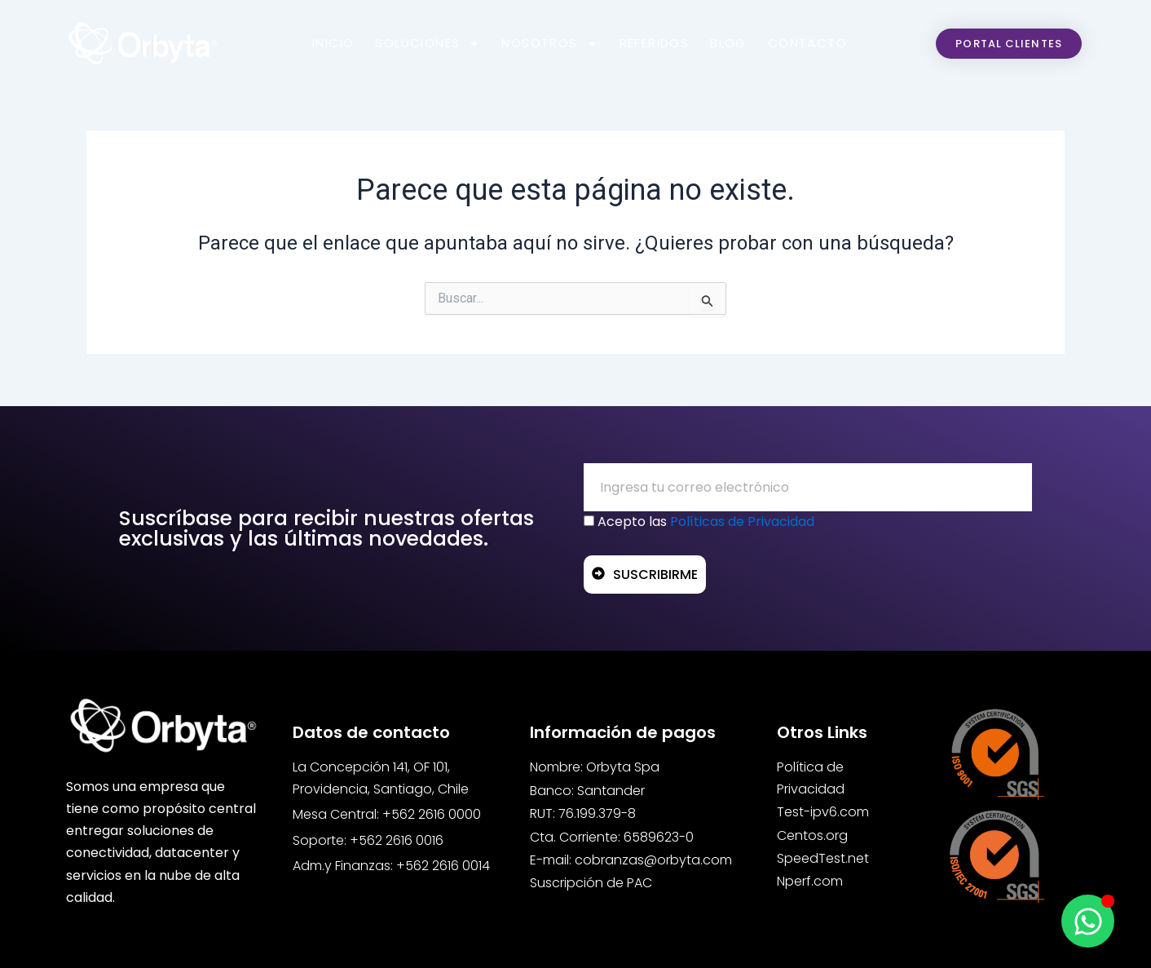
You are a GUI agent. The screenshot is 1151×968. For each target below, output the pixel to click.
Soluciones (427, 43)
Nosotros (549, 43)
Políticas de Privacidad (742, 521)
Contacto (807, 42)
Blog (728, 42)
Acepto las (706, 521)
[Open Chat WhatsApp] (1087, 921)
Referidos (655, 42)
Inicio (333, 42)
